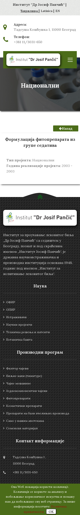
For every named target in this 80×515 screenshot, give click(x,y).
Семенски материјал (22, 428)
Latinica (47, 11)
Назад (66, 128)
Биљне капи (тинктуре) (24, 376)
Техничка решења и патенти (28, 332)
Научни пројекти (19, 325)
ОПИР (10, 310)
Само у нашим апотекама (25, 421)
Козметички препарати (24, 406)
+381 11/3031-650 (28, 42)
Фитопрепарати (18, 398)
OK (51, 511)
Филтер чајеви (17, 368)
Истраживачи (16, 317)
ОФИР (10, 302)
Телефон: (22, 37)
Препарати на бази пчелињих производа (37, 413)
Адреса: (20, 24)
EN (57, 11)
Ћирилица (29, 11)
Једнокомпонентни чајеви (26, 391)
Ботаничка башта (19, 339)
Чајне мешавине (18, 383)
